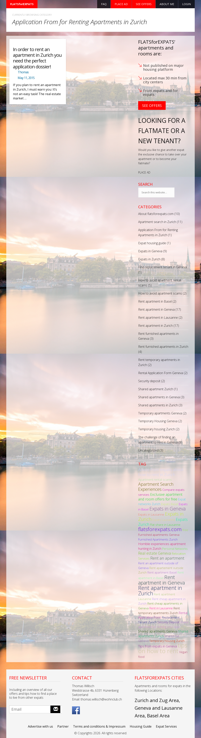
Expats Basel (169, 504)
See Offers (152, 105)
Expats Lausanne (163, 520)
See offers (144, 4)
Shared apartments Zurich (163, 633)
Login (186, 4)
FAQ (104, 4)
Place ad (121, 4)
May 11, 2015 (26, 78)
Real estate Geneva (154, 553)
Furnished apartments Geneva (158, 535)
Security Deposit (168, 622)
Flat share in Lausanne (165, 525)
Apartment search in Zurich (157, 222)
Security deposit (149, 381)
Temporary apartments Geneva (160, 413)
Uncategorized (148, 450)
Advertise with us (40, 726)
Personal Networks (175, 549)
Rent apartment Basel (162, 572)
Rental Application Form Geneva (160, 373)
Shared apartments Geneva (157, 631)
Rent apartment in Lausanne (158, 317)
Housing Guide (141, 726)
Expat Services (166, 726)
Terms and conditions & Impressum (99, 726)
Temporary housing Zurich (156, 429)
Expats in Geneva (150, 251)
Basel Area (158, 715)
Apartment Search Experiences (156, 486)
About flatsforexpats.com (156, 214)
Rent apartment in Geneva (156, 309)
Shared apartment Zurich (155, 389)
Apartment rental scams (155, 479)
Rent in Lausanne (161, 608)
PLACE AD (144, 172)
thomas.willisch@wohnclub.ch (101, 699)
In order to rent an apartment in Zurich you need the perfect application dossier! (37, 58)
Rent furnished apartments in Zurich (163, 346)
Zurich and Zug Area (157, 700)
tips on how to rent (162, 648)
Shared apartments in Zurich (158, 405)
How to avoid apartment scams (160, 293)
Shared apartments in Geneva (159, 397)
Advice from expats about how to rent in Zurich (161, 472)
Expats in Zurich (149, 259)
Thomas (23, 72)
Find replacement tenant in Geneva (162, 267)
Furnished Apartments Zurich (158, 539)
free (185, 530)
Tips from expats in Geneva (157, 646)
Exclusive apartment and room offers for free (160, 497)
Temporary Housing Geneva (157, 421)
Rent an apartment (167, 558)
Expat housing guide (152, 243)
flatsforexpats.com (160, 529)
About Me (167, 4)
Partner (63, 726)
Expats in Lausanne (151, 514)
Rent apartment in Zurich (155, 325)
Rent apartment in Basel (155, 301)
